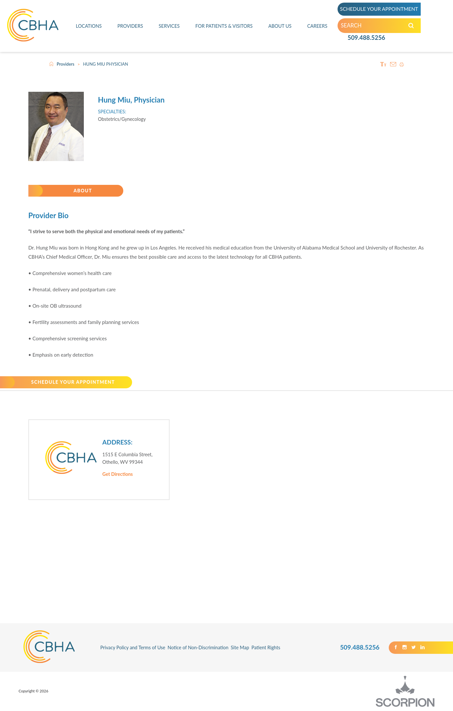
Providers (130, 26)
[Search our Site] (411, 27)
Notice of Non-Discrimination (198, 648)
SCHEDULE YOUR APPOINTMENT (382, 10)
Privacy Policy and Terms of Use (132, 648)
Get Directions (117, 474)
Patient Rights (265, 648)
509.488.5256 (366, 38)
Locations (89, 26)
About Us (280, 26)
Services (169, 26)
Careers (317, 26)
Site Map (240, 648)
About (82, 191)
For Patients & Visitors (224, 26)
